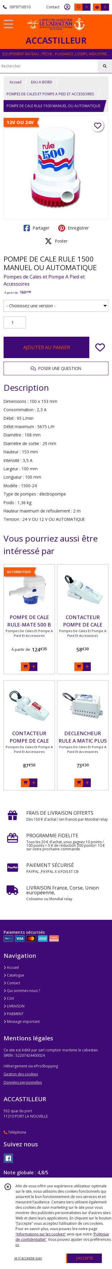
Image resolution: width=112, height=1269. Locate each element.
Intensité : (13, 460)
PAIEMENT (14, 1013)
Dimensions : (16, 401)
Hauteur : (12, 452)
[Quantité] (15, 322)
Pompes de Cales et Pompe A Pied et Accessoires (44, 280)
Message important (22, 1021)
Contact (52, 7)
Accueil (16, 82)
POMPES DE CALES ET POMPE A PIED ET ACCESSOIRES (50, 93)
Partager (36, 228)
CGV (9, 998)
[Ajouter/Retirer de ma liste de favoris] (100, 347)
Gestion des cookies (21, 1074)
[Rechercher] (105, 66)
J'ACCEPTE (84, 1258)
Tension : (12, 519)
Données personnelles (23, 1082)
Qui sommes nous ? (22, 990)
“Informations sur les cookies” (41, 1234)
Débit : (10, 418)
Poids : (10, 502)
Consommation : (20, 409)
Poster (56, 241)
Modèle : (12, 485)
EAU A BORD (41, 82)
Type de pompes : (21, 494)
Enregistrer (73, 228)
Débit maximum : (20, 426)
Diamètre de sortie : (22, 443)
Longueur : (14, 477)
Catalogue (14, 975)
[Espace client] (67, 7)
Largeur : (12, 468)
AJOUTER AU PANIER (46, 347)
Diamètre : (13, 435)
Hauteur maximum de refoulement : (38, 511)
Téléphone (15, 1132)
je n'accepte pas (28, 1258)
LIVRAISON (14, 1006)
